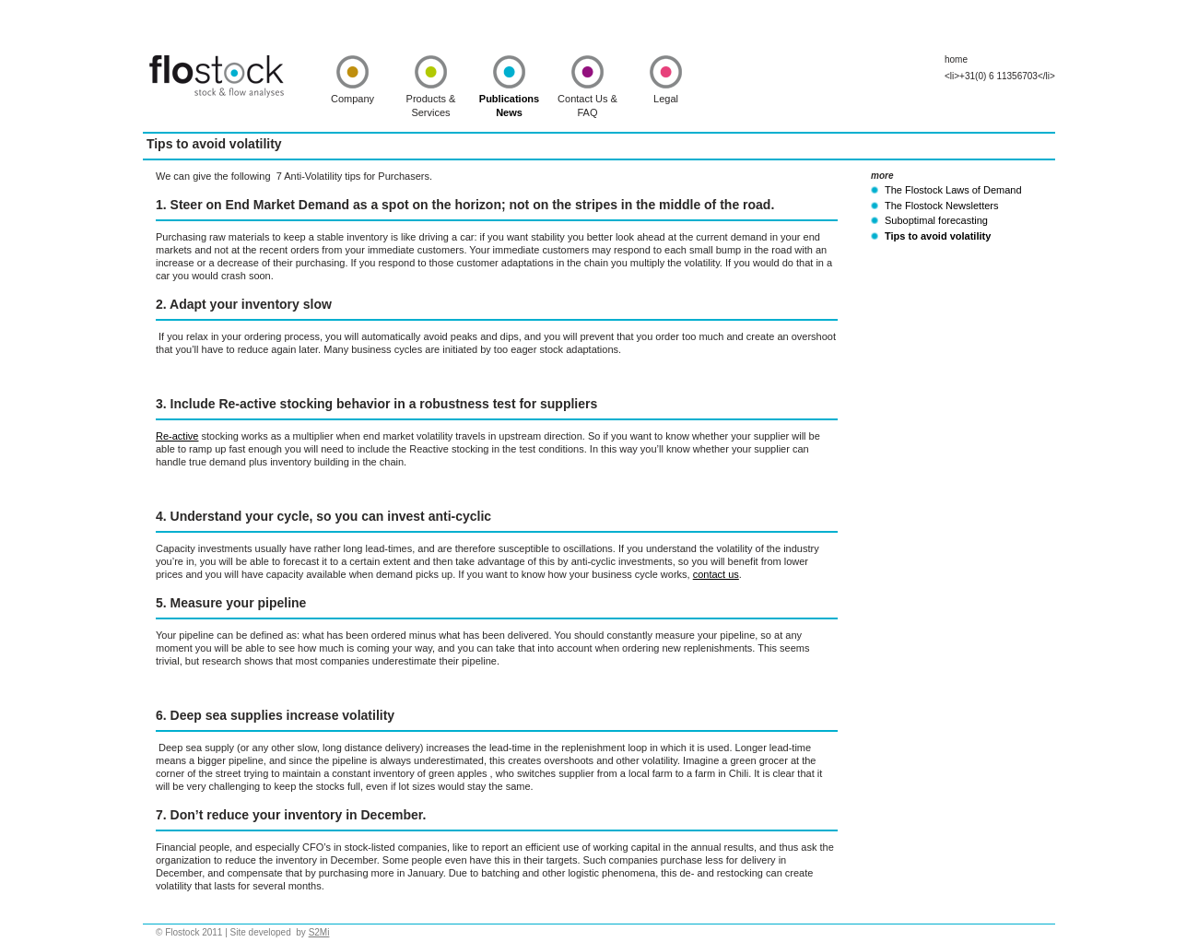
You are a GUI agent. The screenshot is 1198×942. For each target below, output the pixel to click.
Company (352, 98)
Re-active (177, 436)
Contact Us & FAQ (587, 105)
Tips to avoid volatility (938, 235)
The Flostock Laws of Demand (953, 189)
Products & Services (431, 105)
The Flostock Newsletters (941, 205)
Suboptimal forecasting (936, 220)
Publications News (509, 105)
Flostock (216, 76)
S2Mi (319, 932)
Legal (665, 98)
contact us (716, 574)
